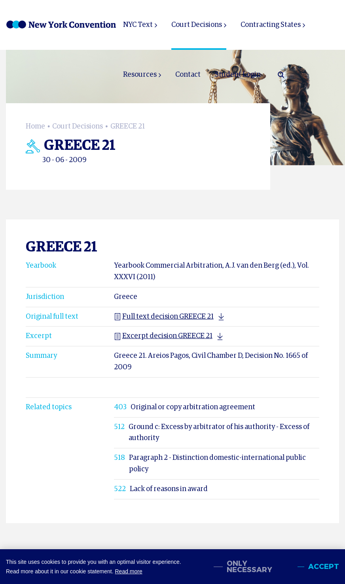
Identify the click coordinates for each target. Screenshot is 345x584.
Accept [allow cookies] (323, 566)
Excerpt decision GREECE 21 (163, 336)
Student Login (238, 74)
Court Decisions (196, 24)
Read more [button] (128, 571)
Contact (188, 74)
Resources (140, 74)
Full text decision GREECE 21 (164, 316)
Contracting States (271, 24)
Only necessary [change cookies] (249, 566)
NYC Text (138, 24)
